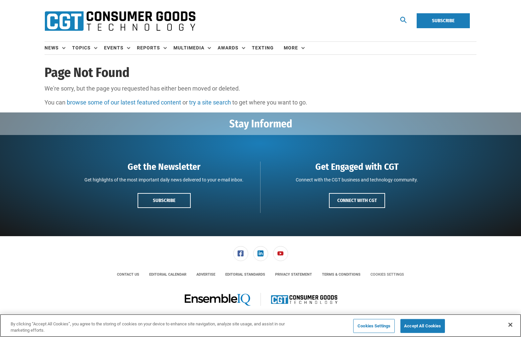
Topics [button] (81, 47)
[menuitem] (58, 48)
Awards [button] (228, 47)
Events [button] (114, 47)
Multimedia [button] (188, 47)
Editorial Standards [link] (245, 274)
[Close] (510, 324)
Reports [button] (148, 47)
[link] (240, 253)
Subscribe (443, 21)
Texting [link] (263, 47)
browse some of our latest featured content (124, 102)
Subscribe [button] (164, 200)
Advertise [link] (205, 274)
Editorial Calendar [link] (167, 274)
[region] (260, 325)
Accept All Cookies (422, 325)
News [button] (52, 47)
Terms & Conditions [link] (341, 274)
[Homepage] (120, 21)
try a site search (210, 102)
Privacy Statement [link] (293, 274)
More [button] (291, 47)
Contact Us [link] (128, 274)
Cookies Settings (387, 274)
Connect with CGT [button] (357, 200)
